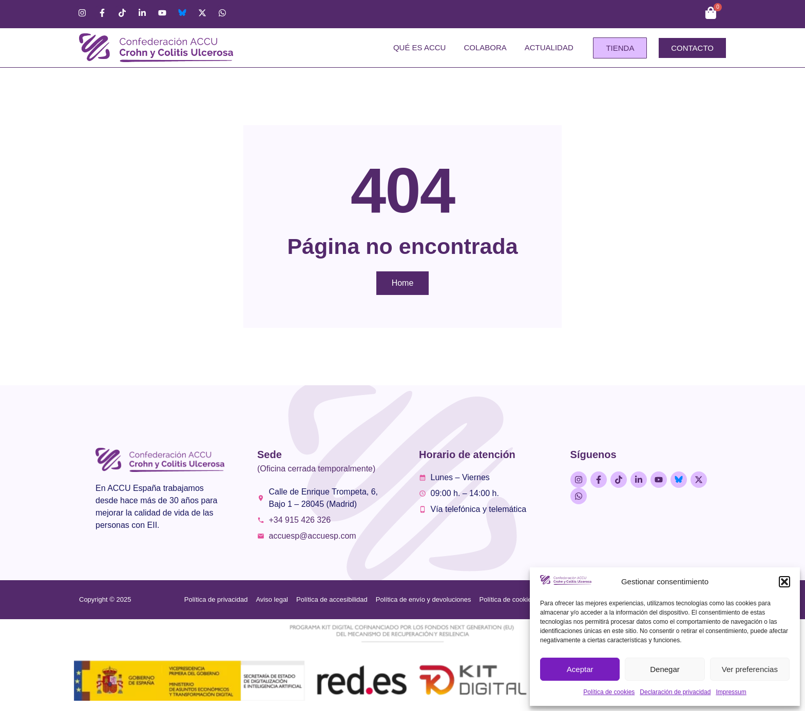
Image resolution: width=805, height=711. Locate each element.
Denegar (665, 669)
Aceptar (580, 669)
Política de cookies (609, 692)
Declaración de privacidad (675, 692)
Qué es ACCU (419, 47)
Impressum (731, 692)
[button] (784, 582)
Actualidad (549, 47)
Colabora (485, 47)
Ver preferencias (750, 669)
